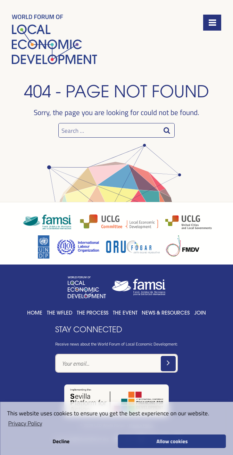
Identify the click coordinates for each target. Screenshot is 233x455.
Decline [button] (60, 441)
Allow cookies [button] (172, 441)
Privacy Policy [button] (25, 423)
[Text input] (116, 363)
